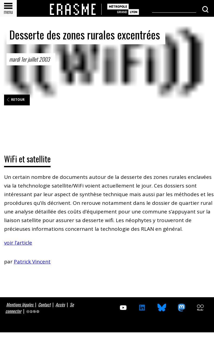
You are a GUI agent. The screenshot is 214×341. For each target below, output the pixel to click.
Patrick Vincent (32, 261)
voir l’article (18, 242)
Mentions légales (20, 304)
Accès (60, 304)
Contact (44, 304)
